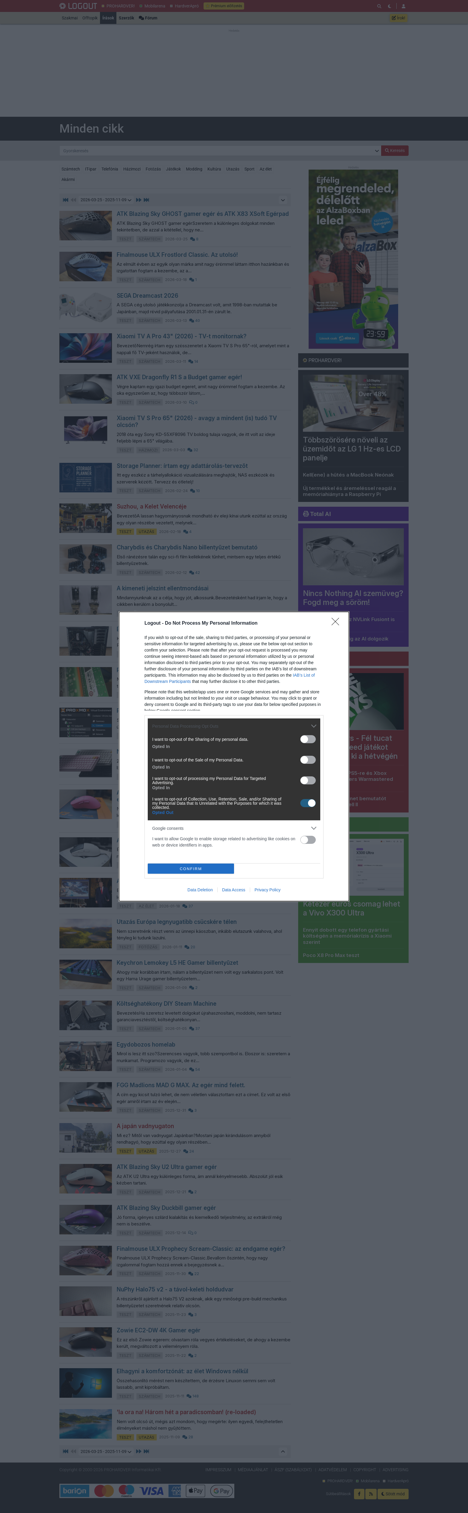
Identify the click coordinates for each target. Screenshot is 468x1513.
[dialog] (234, 756)
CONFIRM (191, 869)
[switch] (308, 739)
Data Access (233, 889)
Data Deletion (200, 889)
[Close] (337, 623)
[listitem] (234, 726)
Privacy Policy (268, 889)
